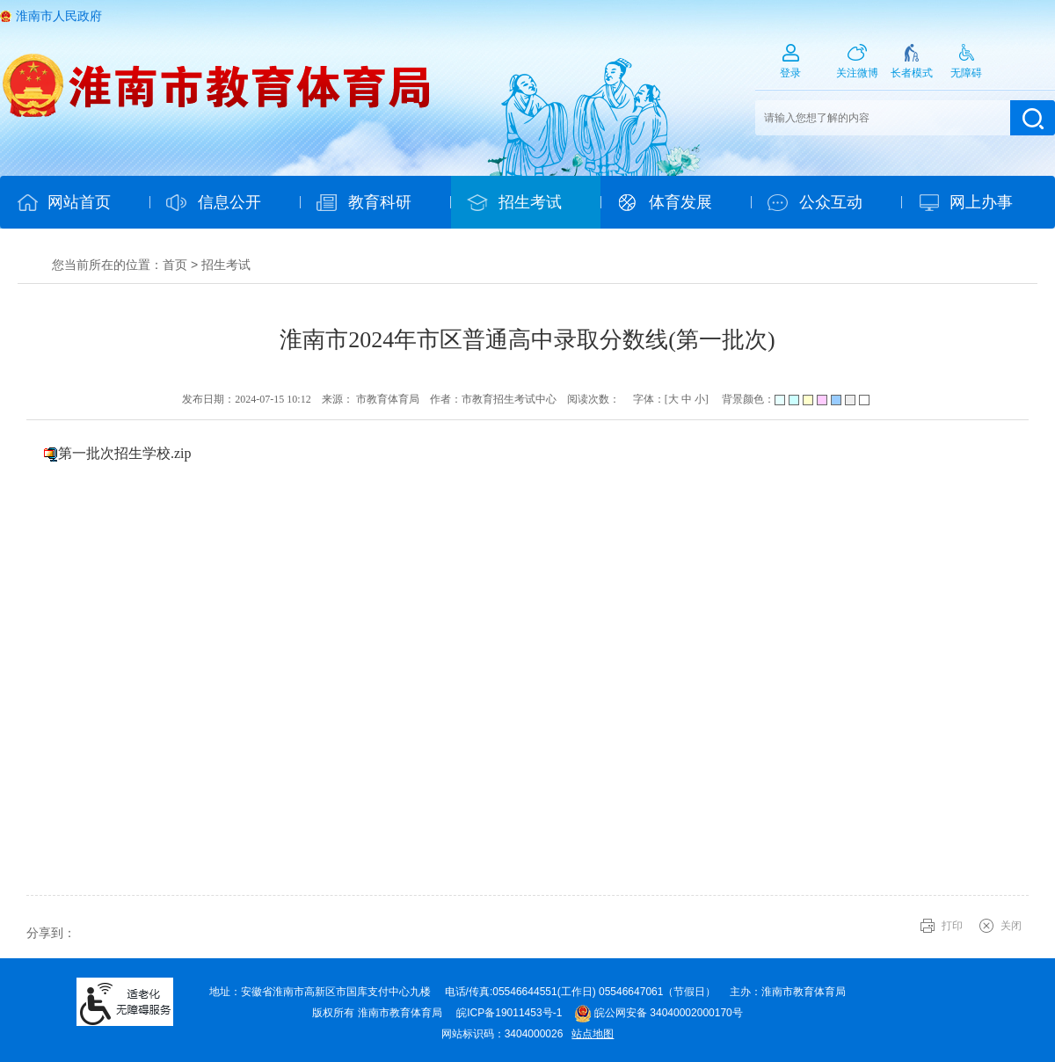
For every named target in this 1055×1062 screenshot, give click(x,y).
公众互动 (830, 202)
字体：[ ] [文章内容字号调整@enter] (671, 399)
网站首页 (79, 202)
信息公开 (229, 202)
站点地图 (592, 1034)
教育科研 (379, 202)
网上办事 (981, 202)
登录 (790, 73)
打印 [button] (952, 926)
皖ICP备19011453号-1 (509, 1013)
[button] (912, 67)
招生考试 (530, 202)
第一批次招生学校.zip (125, 453)
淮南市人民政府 (59, 16)
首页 (175, 265)
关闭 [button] (1011, 926)
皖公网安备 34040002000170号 (658, 1013)
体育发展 (680, 202)
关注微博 (857, 73)
